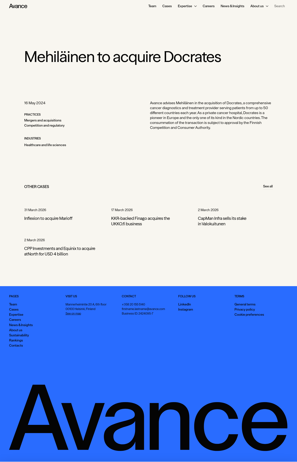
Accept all (230, 453)
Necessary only (280, 453)
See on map (73, 313)
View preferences (253, 453)
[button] (187, 6)
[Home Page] (18, 6)
